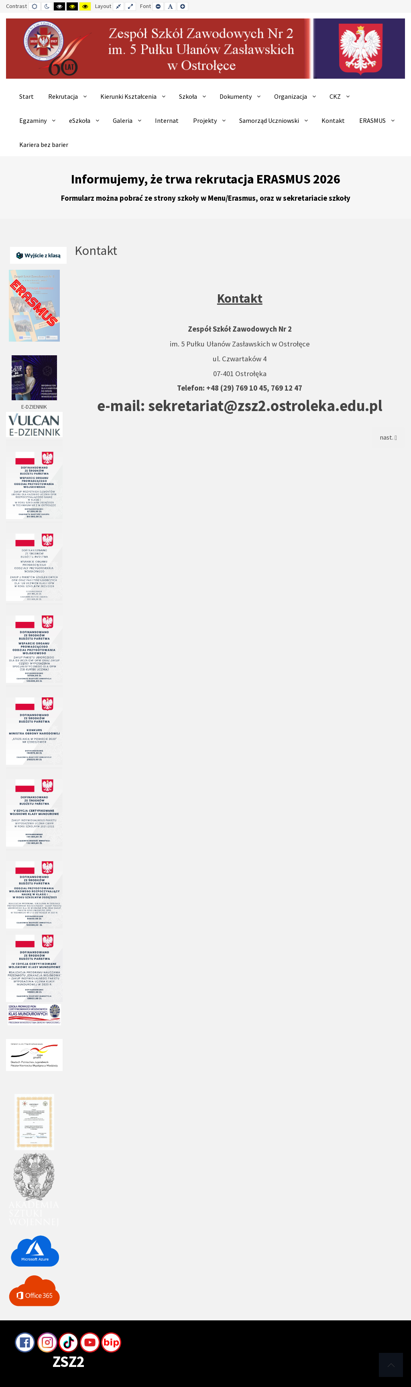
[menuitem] (26, 96)
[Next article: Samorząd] (388, 437)
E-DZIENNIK (34, 420)
